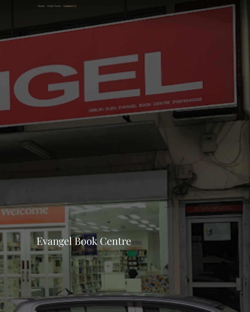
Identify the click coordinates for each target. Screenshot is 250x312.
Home (41, 6)
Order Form (54, 6)
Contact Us (69, 6)
